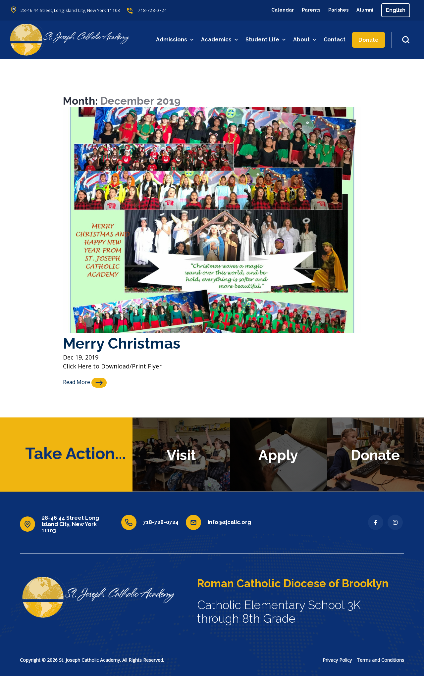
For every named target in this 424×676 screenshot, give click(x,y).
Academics (220, 39)
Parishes (335, 10)
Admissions (176, 39)
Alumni (364, 10)
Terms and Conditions (380, 659)
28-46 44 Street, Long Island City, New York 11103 (75, 10)
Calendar (274, 10)
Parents (305, 10)
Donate (369, 40)
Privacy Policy (337, 659)
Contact (335, 39)
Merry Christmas (126, 342)
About (306, 39)
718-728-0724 (161, 10)
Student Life (266, 39)
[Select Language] (395, 10)
